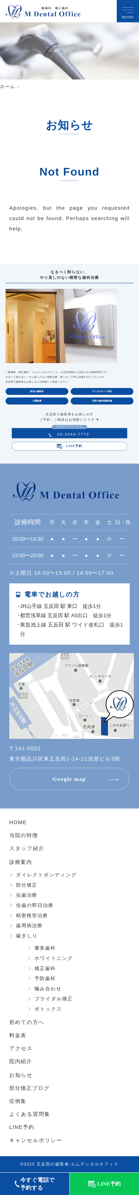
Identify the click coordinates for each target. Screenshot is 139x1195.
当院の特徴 (23, 835)
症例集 (17, 1101)
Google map (69, 779)
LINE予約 (74, 446)
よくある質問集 (29, 1114)
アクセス (21, 1048)
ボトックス (48, 1008)
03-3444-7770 (70, 434)
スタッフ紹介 (26, 848)
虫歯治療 (26, 895)
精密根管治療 (32, 915)
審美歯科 (45, 948)
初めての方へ (26, 1022)
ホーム (7, 86)
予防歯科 (45, 978)
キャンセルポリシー (35, 1140)
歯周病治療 (29, 925)
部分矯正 (26, 885)
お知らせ (21, 1075)
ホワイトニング (54, 958)
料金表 (17, 1035)
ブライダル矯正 (54, 998)
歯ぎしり (27, 935)
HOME (18, 822)
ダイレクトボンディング (46, 874)
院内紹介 (20, 1061)
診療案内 (20, 862)
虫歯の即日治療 (35, 905)
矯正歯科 (45, 968)
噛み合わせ (48, 988)
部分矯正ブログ (29, 1088)
